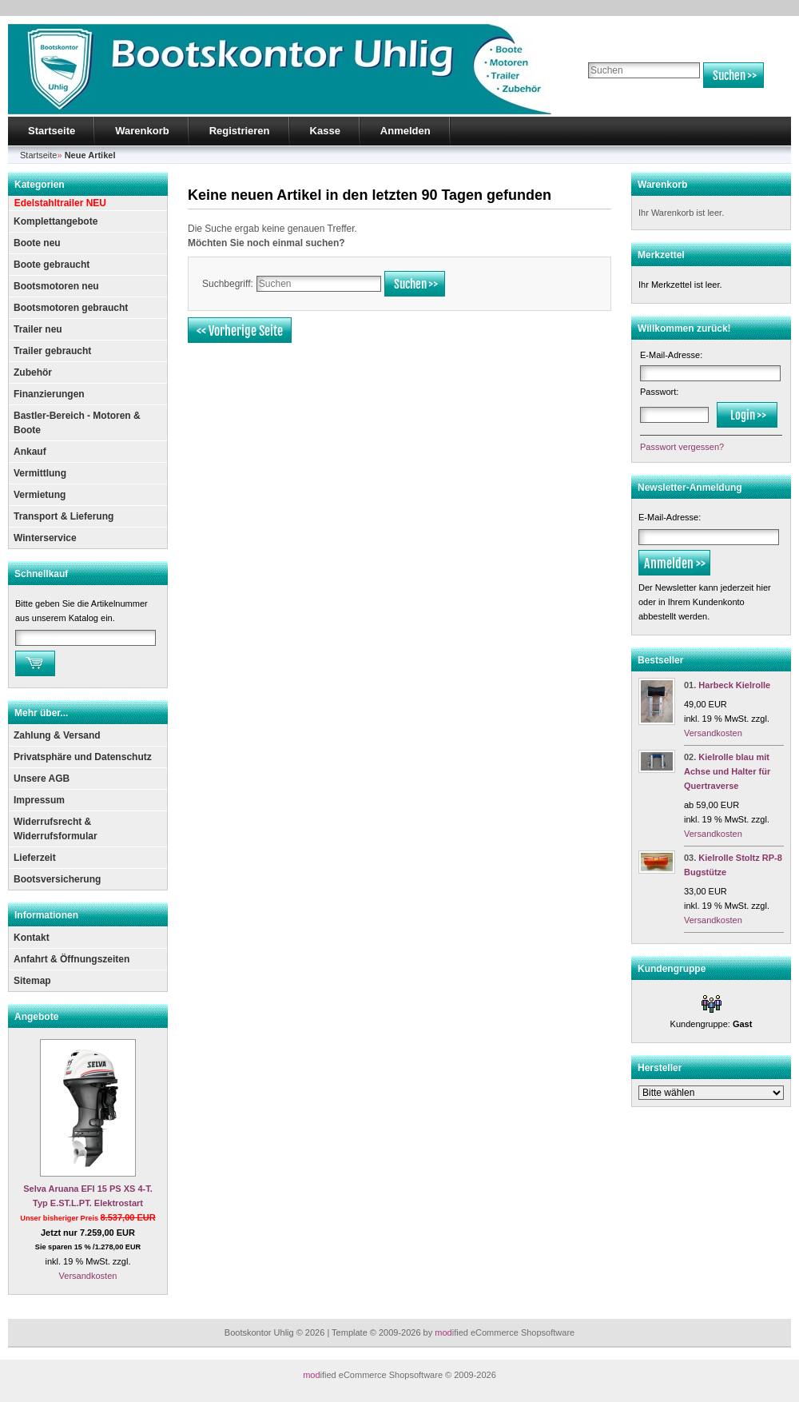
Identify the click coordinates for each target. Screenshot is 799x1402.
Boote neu (37, 243)
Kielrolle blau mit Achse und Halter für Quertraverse (727, 771)
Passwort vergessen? (682, 447)
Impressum (39, 800)
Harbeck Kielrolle (734, 685)
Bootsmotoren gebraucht (71, 307)
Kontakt (32, 937)
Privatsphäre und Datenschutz (83, 757)
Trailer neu (38, 329)
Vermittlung (40, 473)
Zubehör (33, 372)
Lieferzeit (35, 857)
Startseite (51, 131)
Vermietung (40, 494)
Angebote (36, 1016)
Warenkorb (142, 131)
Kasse (325, 131)
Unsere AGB (42, 778)
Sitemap (32, 980)
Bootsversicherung (57, 879)
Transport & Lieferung (63, 516)
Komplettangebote (55, 221)
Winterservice (45, 538)
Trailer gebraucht (52, 350)
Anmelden (405, 131)
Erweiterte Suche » (622, 95)
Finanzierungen (49, 394)
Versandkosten (88, 1276)
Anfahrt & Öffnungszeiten (71, 959)
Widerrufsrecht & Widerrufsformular (55, 829)
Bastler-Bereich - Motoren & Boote (77, 423)
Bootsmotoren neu (56, 286)
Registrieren (239, 131)
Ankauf (30, 451)
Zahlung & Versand (57, 735)
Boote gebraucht (51, 264)
